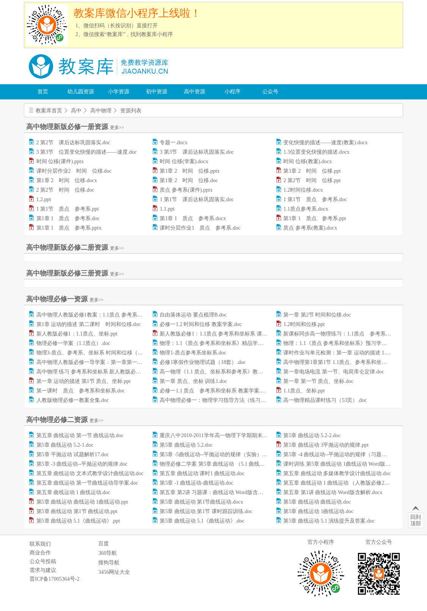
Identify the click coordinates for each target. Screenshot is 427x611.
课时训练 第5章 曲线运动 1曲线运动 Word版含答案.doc (346, 464)
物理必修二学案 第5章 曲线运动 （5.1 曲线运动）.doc (222, 464)
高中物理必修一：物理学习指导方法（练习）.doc (217, 400)
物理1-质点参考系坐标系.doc (193, 353)
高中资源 (194, 91)
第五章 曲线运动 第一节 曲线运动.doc (80, 435)
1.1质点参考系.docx (305, 209)
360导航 (107, 553)
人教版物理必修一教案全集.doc (72, 400)
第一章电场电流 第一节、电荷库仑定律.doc (333, 372)
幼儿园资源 (81, 91)
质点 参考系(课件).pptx (186, 190)
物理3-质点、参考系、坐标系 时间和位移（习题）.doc (99, 353)
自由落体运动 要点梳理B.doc (193, 315)
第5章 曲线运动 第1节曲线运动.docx (201, 502)
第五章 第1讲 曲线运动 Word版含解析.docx (332, 492)
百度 (103, 543)
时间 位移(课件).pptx (60, 161)
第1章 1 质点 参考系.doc (68, 218)
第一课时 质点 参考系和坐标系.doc (80, 391)
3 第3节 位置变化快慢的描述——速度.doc (86, 152)
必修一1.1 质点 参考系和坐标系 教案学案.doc (214, 391)
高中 (76, 110)
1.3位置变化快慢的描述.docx (316, 152)
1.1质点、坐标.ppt (304, 391)
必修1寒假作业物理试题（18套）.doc (203, 362)
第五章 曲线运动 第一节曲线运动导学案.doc (87, 483)
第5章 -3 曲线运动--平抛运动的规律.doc (82, 464)
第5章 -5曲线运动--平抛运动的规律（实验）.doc (215, 454)
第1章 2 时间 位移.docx (66, 180)
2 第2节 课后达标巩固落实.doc (73, 142)
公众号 (270, 91)
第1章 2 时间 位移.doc (189, 180)
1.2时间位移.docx (303, 190)
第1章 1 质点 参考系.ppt (314, 218)
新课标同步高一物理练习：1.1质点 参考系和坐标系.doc (349, 334)
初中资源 (156, 91)
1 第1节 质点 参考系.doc (315, 199)
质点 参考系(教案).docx (310, 228)
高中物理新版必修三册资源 (75, 273)
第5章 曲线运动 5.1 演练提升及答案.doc (329, 521)
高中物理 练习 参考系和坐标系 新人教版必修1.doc (94, 372)
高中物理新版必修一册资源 (75, 127)
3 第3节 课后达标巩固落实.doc (197, 152)
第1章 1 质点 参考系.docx (193, 218)
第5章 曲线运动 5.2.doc (186, 445)
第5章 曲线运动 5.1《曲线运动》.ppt (78, 521)
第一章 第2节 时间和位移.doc (317, 315)
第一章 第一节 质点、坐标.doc (318, 381)
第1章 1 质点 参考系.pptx (69, 228)
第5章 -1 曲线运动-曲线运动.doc (196, 483)
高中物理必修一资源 (65, 299)
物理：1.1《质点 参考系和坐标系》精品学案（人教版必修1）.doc (236, 343)
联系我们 (40, 544)
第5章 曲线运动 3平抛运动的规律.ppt (325, 445)
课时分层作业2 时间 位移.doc (74, 171)
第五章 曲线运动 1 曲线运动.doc (73, 492)
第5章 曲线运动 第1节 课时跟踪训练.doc (206, 511)
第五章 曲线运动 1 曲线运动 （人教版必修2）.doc (341, 483)
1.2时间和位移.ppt (304, 324)
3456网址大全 (114, 572)
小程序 (232, 91)
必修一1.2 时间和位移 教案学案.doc (201, 324)
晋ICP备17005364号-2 (54, 579)
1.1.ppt (167, 209)
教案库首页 (49, 110)
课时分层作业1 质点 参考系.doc (200, 228)
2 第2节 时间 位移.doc (65, 190)
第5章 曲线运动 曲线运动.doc (317, 502)
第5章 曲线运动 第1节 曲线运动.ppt (77, 511)
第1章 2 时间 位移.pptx (190, 171)
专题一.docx (173, 142)
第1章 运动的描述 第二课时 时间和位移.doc (88, 324)
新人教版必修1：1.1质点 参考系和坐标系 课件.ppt (217, 334)
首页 (43, 91)
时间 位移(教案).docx (307, 161)
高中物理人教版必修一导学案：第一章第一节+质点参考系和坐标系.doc (119, 362)
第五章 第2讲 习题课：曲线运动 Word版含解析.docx (220, 492)
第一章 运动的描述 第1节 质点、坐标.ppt (83, 381)
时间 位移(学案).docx (184, 161)
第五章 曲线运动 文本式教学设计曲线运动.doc (90, 473)
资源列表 (130, 110)
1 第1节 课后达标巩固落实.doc (197, 199)
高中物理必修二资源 (65, 420)
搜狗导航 (108, 562)
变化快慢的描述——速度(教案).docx (325, 142)
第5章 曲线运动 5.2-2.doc (312, 435)
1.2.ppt (43, 199)
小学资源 (118, 91)
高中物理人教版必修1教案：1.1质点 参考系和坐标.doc (99, 315)
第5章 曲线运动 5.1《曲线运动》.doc (202, 521)
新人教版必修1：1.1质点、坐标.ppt (77, 334)
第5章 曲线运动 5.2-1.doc (65, 445)
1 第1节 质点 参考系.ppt (67, 209)
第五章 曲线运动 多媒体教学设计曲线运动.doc (337, 473)
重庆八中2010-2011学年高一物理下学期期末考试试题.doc (226, 435)
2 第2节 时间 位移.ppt (312, 180)
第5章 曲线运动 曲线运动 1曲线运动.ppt (82, 502)
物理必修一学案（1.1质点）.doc (73, 343)
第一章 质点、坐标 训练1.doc (193, 381)
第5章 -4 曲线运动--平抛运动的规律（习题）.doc (339, 454)
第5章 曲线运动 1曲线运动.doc (318, 511)
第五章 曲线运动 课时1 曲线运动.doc (202, 473)
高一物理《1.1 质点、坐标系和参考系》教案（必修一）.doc (229, 372)
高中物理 (100, 110)
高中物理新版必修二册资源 (75, 247)
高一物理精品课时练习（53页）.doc (325, 400)
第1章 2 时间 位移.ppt (312, 171)
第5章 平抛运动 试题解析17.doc (72, 454)
